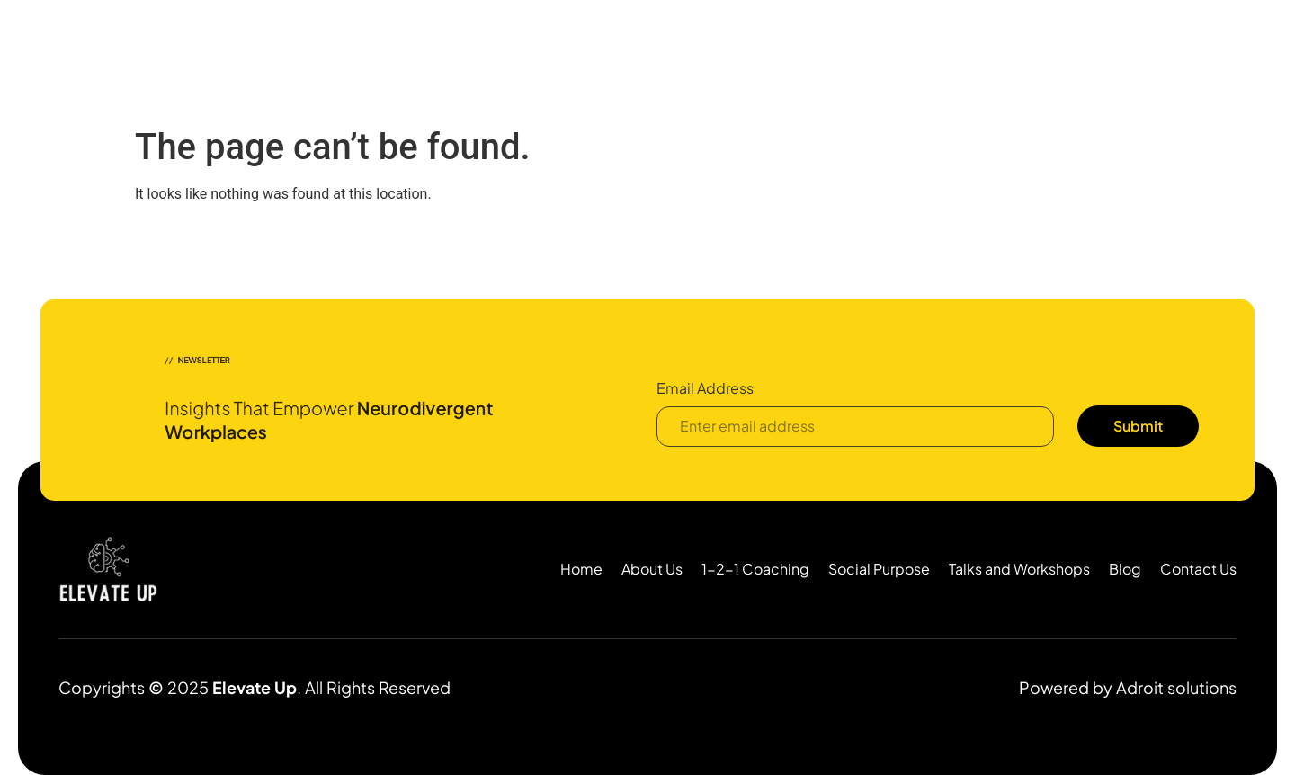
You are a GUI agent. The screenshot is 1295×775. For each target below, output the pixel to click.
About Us (543, 68)
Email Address (705, 389)
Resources (938, 68)
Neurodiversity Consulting (783, 68)
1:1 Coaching (634, 68)
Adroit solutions (1176, 687)
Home (472, 68)
